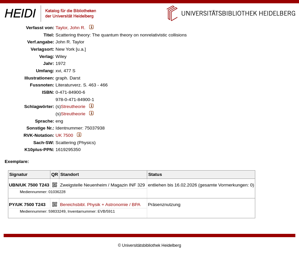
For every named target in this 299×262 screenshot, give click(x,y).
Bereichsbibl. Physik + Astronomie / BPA (100, 204)
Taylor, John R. (71, 27)
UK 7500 (64, 135)
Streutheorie (73, 106)
